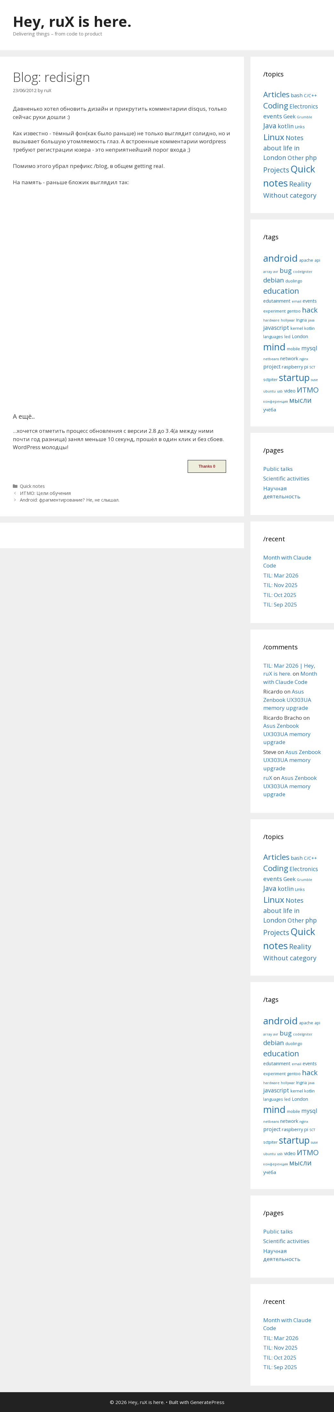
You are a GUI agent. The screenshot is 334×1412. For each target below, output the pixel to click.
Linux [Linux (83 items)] (273, 137)
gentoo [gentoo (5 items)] (294, 311)
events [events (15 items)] (272, 116)
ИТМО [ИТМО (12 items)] (308, 390)
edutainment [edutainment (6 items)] (276, 300)
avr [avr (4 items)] (275, 271)
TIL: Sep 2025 (280, 604)
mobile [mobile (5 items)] (293, 349)
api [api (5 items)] (317, 260)
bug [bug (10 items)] (286, 270)
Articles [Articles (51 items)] (276, 94)
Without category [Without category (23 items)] (289, 195)
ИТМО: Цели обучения (45, 493)
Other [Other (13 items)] (296, 158)
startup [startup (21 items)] (294, 377)
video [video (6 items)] (290, 390)
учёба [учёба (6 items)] (269, 409)
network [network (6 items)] (289, 358)
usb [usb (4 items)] (280, 391)
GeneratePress (207, 1402)
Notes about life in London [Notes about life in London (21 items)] (283, 147)
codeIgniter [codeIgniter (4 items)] (303, 271)
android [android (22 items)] (280, 258)
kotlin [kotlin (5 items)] (309, 328)
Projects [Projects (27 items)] (276, 169)
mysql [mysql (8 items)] (309, 348)
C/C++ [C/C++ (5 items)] (310, 95)
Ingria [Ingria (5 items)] (301, 320)
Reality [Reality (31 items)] (300, 183)
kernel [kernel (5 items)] (296, 328)
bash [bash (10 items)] (297, 95)
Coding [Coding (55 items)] (275, 105)
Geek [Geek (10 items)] (289, 116)
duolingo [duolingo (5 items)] (293, 281)
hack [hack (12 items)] (310, 310)
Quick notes (32, 486)
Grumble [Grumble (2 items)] (304, 117)
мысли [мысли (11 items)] (300, 400)
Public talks (278, 468)
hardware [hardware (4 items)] (271, 320)
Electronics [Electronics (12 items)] (303, 106)
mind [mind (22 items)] (274, 346)
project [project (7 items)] (272, 366)
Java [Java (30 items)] (269, 125)
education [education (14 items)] (281, 290)
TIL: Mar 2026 (280, 575)
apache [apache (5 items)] (306, 260)
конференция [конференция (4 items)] (275, 401)
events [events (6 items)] (310, 300)
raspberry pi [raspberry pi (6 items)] (295, 366)
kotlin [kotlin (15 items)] (286, 126)
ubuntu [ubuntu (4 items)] (269, 391)
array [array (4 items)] (267, 271)
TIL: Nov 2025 (280, 585)
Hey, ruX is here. (72, 21)
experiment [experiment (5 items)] (274, 311)
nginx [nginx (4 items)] (303, 359)
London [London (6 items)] (300, 336)
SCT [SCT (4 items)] (312, 367)
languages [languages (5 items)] (273, 336)
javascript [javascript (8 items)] (276, 327)
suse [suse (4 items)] (314, 379)
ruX (267, 777)
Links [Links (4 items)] (300, 127)
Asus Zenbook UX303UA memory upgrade (287, 699)
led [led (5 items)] (287, 336)
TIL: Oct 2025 (280, 595)
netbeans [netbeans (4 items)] (271, 359)
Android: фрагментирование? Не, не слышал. (69, 500)
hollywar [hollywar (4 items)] (288, 320)
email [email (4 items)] (296, 301)
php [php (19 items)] (311, 157)
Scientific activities (286, 478)
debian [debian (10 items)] (273, 279)
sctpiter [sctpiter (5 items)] (270, 379)
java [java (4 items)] (311, 320)
